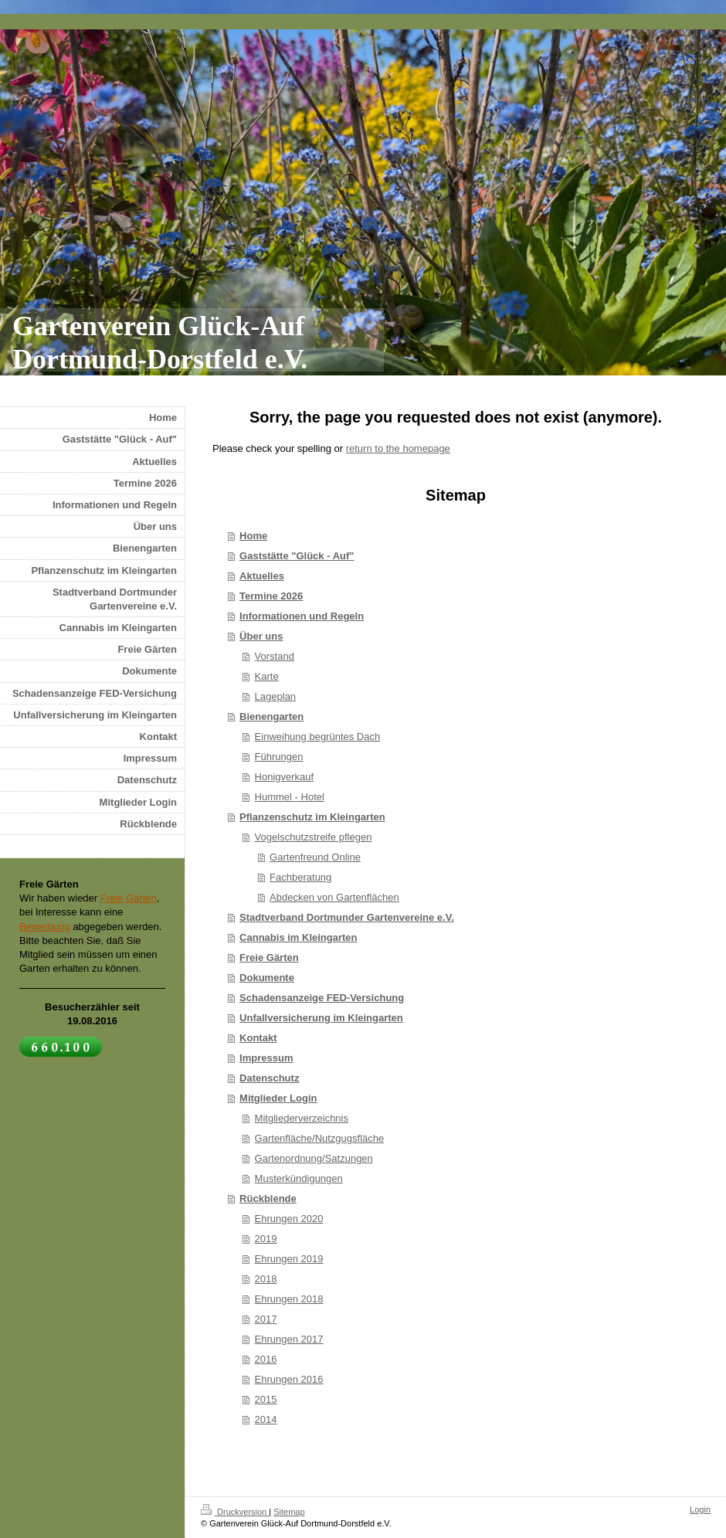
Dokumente (266, 977)
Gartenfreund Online (315, 857)
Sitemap (288, 1511)
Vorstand (274, 656)
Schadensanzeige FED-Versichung (321, 997)
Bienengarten (271, 716)
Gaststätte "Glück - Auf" (296, 556)
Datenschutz (269, 1078)
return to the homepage (398, 448)
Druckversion (235, 1511)
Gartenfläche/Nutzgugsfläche (320, 1138)
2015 (266, 1399)
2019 (266, 1238)
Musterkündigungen (299, 1178)
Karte (267, 676)
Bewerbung (44, 926)
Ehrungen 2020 (289, 1218)
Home (253, 536)
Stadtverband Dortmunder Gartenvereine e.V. (346, 917)
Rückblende (268, 1198)
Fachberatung (300, 877)
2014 (266, 1419)
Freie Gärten (269, 957)
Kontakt (257, 1038)
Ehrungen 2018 (289, 1299)
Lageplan (276, 696)
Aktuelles (261, 576)
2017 (266, 1319)
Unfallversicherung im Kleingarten (321, 1018)
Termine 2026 (271, 596)
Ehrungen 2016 (289, 1379)
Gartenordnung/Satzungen (314, 1158)
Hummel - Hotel (289, 797)
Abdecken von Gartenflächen (334, 897)
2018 (266, 1279)
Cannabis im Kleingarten (298, 937)
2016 (266, 1359)
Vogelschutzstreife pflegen (313, 837)
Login (700, 1509)
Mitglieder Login (278, 1098)
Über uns (261, 636)
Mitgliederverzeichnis (301, 1118)
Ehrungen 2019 (289, 1259)
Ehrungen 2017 (289, 1339)
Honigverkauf (284, 777)
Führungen (279, 756)
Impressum (266, 1058)
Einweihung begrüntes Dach (318, 736)
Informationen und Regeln (301, 616)
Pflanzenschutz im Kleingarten (312, 817)
